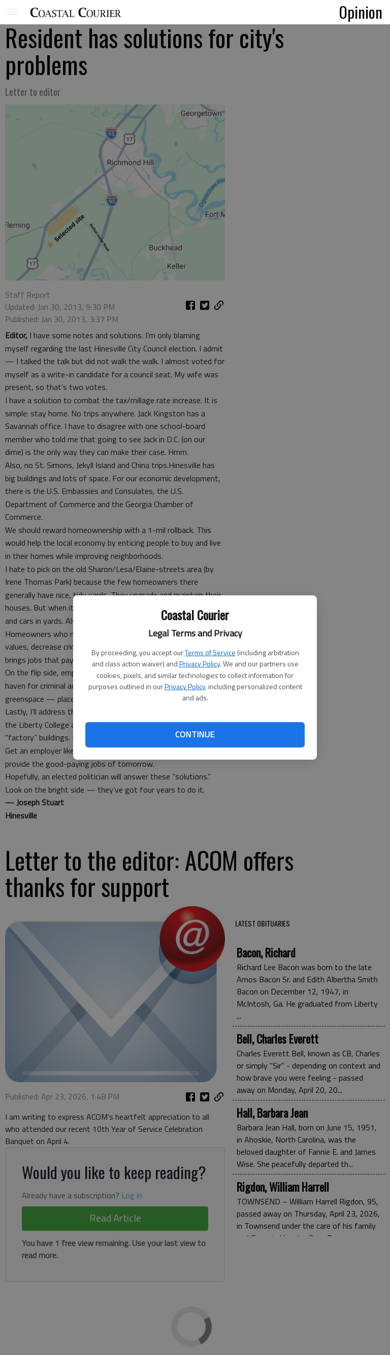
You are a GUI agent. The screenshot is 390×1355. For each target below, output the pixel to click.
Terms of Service (210, 652)
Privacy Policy (199, 663)
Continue (194, 734)
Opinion (360, 11)
